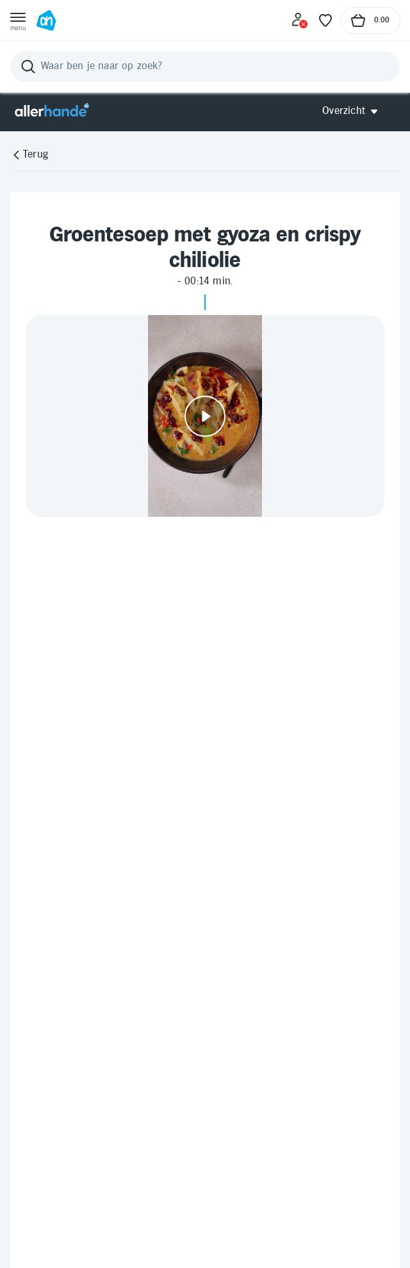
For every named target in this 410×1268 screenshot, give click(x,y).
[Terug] (29, 155)
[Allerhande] (52, 111)
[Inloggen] (300, 20)
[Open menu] (18, 20)
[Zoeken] (205, 66)
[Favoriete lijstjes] (325, 20)
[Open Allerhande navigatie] (354, 111)
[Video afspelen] (205, 416)
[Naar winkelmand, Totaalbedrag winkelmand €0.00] (370, 20)
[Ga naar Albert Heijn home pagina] (46, 20)
